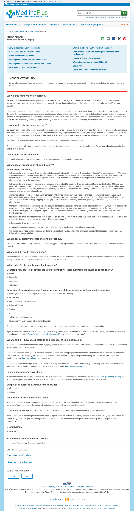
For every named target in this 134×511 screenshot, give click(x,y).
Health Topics (13, 24)
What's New (102, 18)
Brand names (79, 66)
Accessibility (38, 505)
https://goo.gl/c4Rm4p (31, 358)
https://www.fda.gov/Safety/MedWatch (44, 334)
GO (124, 13)
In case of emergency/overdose (86, 58)
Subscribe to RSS (59, 499)
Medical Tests (70, 24)
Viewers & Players (62, 505)
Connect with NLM (78, 499)
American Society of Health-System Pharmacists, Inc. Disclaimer (67, 487)
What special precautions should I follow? (27, 60)
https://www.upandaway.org (76, 366)
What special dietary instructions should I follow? (30, 63)
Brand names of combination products (90, 70)
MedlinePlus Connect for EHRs (98, 505)
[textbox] (99, 13)
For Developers (114, 505)
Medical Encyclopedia (92, 24)
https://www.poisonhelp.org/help (108, 377)
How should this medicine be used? (24, 52)
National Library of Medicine (18, 4)
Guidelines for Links (49, 505)
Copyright (30, 505)
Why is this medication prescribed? (24, 48)
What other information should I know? (90, 62)
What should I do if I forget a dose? (24, 67)
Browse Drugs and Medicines (19, 455)
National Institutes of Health (106, 508)
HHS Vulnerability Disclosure (78, 505)
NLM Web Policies (21, 505)
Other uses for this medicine (21, 56)
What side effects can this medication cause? (93, 48)
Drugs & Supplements (35, 24)
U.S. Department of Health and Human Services (80, 508)
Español (124, 24)
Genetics (54, 24)
